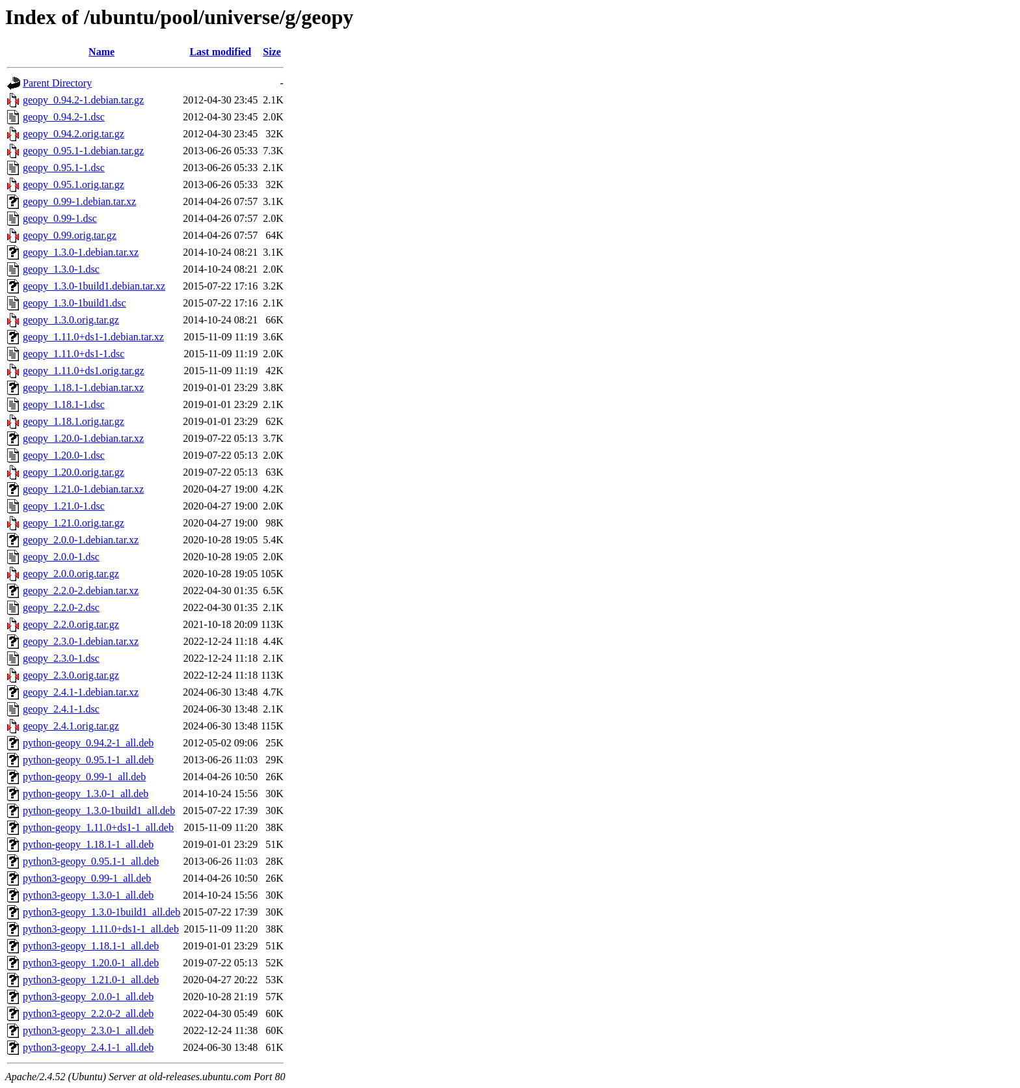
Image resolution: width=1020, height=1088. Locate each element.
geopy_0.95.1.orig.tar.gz (73, 184)
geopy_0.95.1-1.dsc (64, 167)
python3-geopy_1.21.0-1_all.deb (91, 979)
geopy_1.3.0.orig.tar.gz (71, 319)
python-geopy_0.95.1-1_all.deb (88, 759)
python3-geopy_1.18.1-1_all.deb (91, 945)
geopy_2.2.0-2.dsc (61, 607)
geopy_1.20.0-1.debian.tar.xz (83, 438)
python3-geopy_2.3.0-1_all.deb (88, 1030)
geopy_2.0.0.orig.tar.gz (71, 573)
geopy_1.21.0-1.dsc (64, 505)
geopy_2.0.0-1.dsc (61, 556)
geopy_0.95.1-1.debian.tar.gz (83, 150)
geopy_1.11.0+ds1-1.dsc (73, 353)
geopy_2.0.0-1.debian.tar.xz (81, 539)
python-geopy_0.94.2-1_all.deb (88, 742)
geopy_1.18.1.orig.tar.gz (73, 421)
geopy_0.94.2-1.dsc (64, 116)
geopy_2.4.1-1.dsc (61, 708)
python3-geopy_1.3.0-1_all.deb (88, 895)
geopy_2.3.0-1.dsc (61, 658)
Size (272, 51)
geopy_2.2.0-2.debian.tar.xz (81, 590)
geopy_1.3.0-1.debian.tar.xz (81, 252)
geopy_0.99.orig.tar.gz (69, 235)
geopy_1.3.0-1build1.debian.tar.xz (94, 286)
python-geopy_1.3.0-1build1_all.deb (99, 810)
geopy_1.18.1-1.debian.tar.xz (83, 387)
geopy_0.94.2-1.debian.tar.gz (83, 99)
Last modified (220, 51)
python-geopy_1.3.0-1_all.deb (85, 793)
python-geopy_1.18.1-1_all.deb (88, 844)
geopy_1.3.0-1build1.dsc (74, 302)
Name (101, 51)
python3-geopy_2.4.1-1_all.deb (88, 1047)
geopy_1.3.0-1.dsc (61, 269)
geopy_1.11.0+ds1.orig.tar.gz (83, 370)
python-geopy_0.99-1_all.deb (84, 776)
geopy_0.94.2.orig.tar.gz (73, 133)
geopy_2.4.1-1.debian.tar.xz (81, 692)
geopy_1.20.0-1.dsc (64, 455)
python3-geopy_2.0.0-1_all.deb (88, 996)
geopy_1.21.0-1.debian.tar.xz (83, 489)
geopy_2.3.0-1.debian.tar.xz (81, 641)
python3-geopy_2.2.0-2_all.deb (88, 1013)
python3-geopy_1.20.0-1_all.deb (91, 962)
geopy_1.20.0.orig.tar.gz (73, 472)
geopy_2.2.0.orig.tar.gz (71, 624)
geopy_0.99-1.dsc (60, 218)
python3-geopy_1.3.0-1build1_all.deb (101, 912)
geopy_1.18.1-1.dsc (64, 404)
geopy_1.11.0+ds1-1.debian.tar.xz (93, 336)
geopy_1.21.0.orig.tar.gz (73, 522)
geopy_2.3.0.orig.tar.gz (71, 675)
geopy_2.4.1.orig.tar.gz (71, 725)
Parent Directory (57, 82)
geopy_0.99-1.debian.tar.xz (79, 201)
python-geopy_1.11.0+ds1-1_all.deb (98, 827)
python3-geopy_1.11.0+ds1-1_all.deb (101, 928)
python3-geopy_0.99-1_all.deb (87, 878)
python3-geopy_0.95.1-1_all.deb (91, 861)
